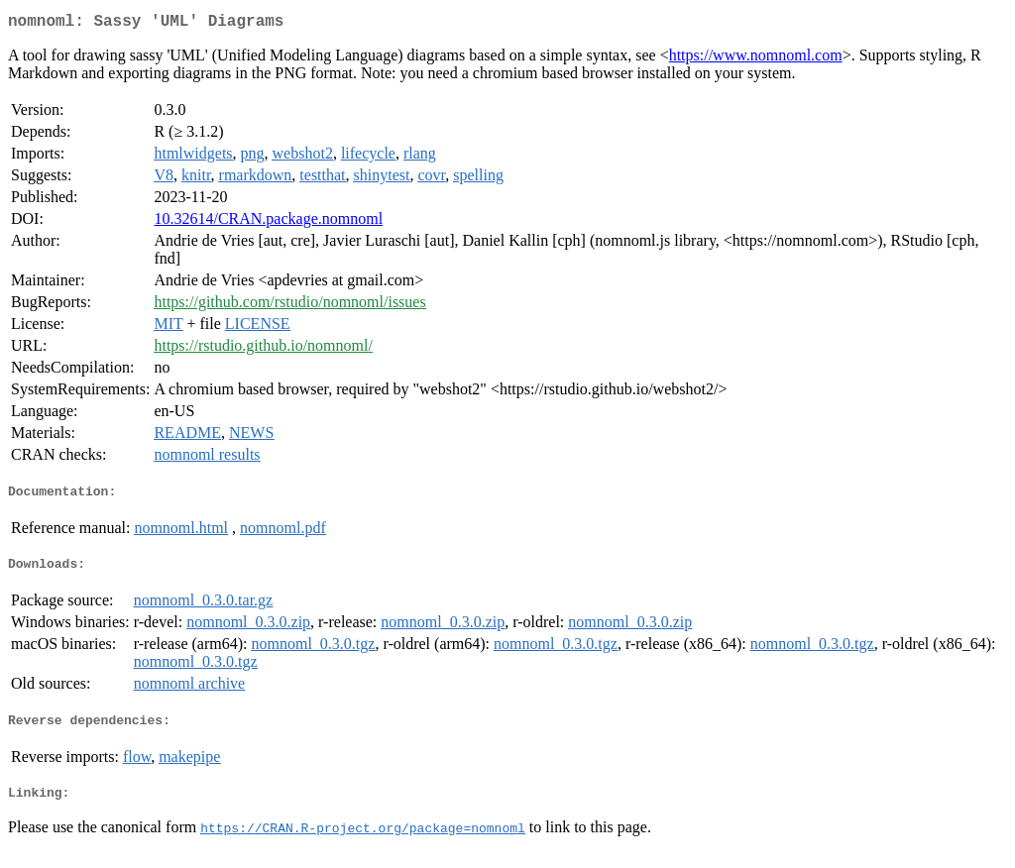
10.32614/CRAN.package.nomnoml (268, 222)
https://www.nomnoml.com (756, 59)
